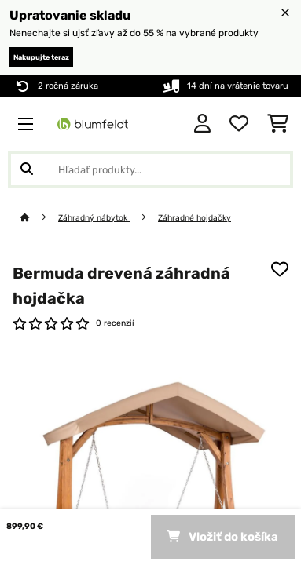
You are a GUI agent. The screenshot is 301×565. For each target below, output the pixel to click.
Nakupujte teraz (41, 57)
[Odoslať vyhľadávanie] (26, 169)
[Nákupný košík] (277, 124)
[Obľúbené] (238, 124)
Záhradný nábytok (94, 218)
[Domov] (39, 218)
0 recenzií (115, 323)
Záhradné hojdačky (194, 218)
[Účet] (202, 124)
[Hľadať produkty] (150, 169)
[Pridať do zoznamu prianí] (279, 269)
